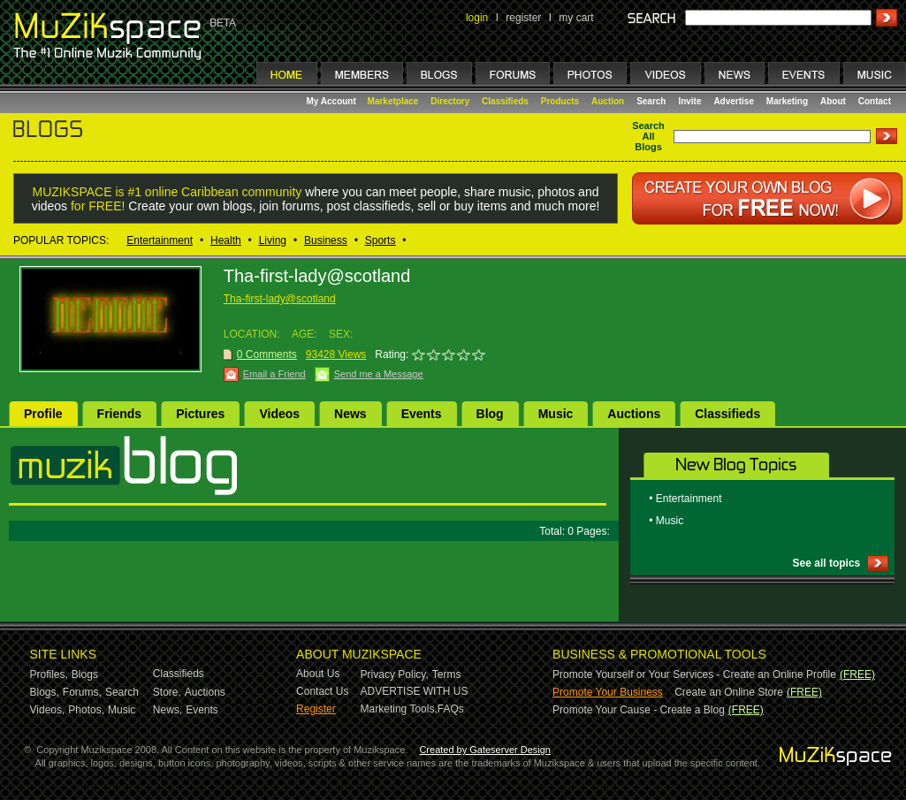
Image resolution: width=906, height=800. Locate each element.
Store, (167, 692)
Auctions (633, 414)
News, (167, 710)
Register (316, 709)
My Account (333, 101)
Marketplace (393, 101)
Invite (689, 101)
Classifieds (505, 101)
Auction (607, 101)
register (523, 17)
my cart (576, 17)
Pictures (200, 414)
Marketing (787, 101)
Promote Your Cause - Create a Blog (638, 710)
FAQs (451, 709)
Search (651, 101)
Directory (449, 101)
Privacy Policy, (395, 674)
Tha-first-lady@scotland (280, 299)
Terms (446, 674)
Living (272, 240)
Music (556, 414)
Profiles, (49, 674)
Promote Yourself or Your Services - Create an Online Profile (694, 674)
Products (560, 101)
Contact (874, 101)
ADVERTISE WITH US (414, 691)
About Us (317, 673)
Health (225, 240)
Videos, (47, 710)
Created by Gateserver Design (485, 749)
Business (325, 240)
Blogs (85, 674)
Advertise (733, 101)
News (350, 414)
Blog (490, 414)
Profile (43, 414)
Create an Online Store (728, 692)
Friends (119, 414)
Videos (279, 414)
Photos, (86, 710)
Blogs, (44, 692)
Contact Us (322, 691)
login (477, 17)
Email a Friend (274, 374)
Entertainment (159, 240)
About (833, 101)
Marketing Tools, (399, 709)
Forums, (82, 692)
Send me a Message (378, 374)
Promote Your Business (607, 692)
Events (421, 414)
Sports (380, 240)
